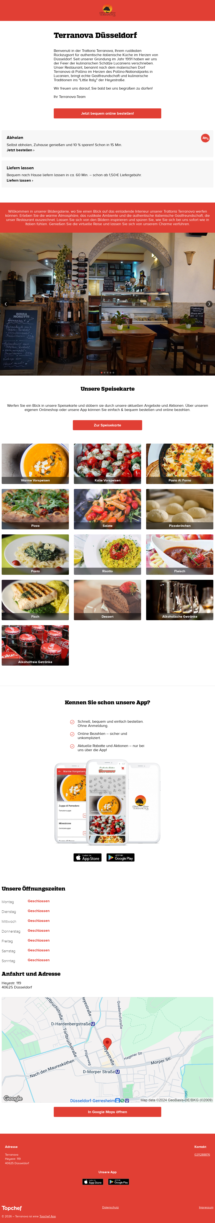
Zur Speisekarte (107, 425)
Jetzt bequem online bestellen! (107, 113)
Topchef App (47, 1216)
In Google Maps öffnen (107, 1112)
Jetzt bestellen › (20, 150)
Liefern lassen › (20, 180)
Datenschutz (110, 1207)
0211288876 (202, 1154)
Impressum (206, 1207)
